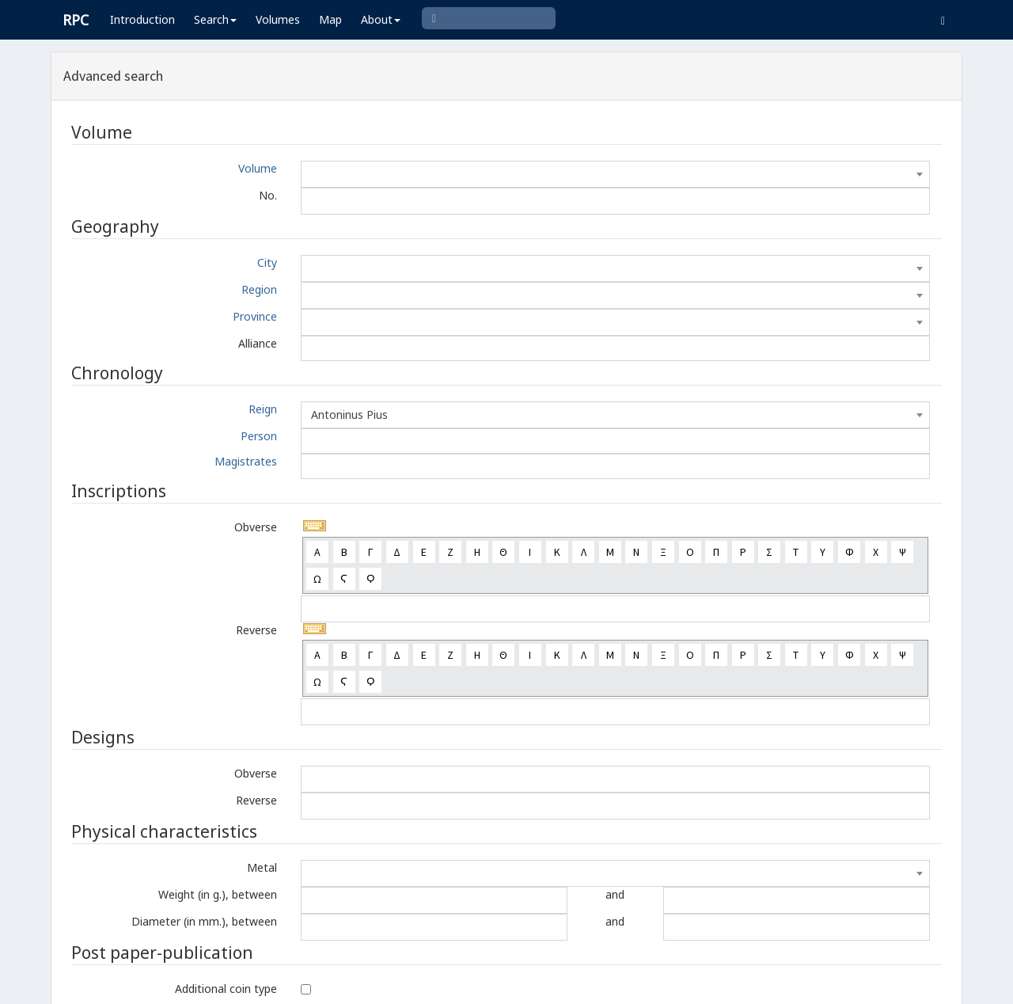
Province (255, 316)
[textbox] (615, 174)
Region (259, 289)
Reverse (256, 629)
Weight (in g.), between (217, 894)
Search (215, 19)
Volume (257, 168)
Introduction (142, 19)
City (267, 262)
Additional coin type (226, 988)
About (380, 19)
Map (330, 19)
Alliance (257, 343)
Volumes (278, 19)
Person (259, 435)
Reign (263, 408)
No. (268, 195)
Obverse (255, 526)
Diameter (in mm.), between (204, 921)
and (614, 894)
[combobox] (615, 174)
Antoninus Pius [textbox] (349, 414)
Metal (262, 867)
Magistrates (245, 461)
